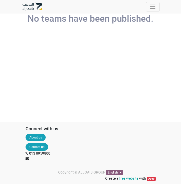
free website (128, 178)
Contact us (36, 147)
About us (35, 137)
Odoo (151, 178)
